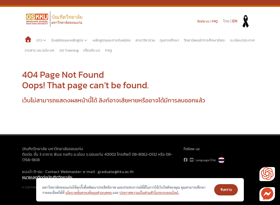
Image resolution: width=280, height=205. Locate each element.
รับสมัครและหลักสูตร (69, 40)
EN (234, 21)
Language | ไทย (210, 160)
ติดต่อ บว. (203, 21)
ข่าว (41, 40)
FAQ (215, 21)
